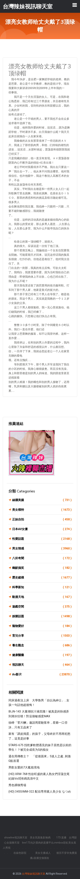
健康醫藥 (42, 655)
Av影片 (42, 674)
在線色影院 (19, 852)
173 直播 (61, 837)
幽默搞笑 (42, 567)
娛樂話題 (42, 616)
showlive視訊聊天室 (15, 837)
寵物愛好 (42, 626)
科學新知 (42, 587)
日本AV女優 (42, 529)
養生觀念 (42, 645)
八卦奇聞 (42, 558)
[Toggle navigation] (74, 4)
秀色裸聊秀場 (17, 785)
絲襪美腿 (42, 500)
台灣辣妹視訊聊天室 (33, 873)
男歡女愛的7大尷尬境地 (24, 767)
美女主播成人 (43, 852)
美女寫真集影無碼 (40, 837)
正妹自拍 (42, 519)
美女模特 (42, 509)
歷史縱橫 (42, 577)
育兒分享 (42, 635)
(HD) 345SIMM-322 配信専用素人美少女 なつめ (39, 791)
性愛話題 (42, 538)
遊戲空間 (42, 606)
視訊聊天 (42, 664)
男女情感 (42, 548)
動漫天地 (42, 597)
